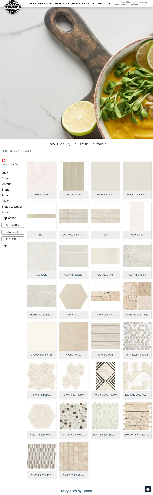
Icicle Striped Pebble (105, 394)
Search (76, 3)
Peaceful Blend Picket (41, 474)
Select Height (12, 232)
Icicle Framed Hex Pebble (41, 434)
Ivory (20, 151)
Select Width (12, 225)
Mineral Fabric (105, 194)
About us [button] (87, 3)
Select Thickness (12, 239)
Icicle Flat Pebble (41, 394)
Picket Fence (73, 194)
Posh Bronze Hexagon (73, 434)
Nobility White (73, 354)
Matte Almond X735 (41, 354)
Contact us (103, 3)
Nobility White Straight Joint (73, 474)
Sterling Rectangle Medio (41, 314)
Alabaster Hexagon (137, 354)
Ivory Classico (105, 314)
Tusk (105, 234)
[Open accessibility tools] (148, 489)
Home (33, 3)
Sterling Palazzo (73, 274)
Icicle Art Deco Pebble (137, 394)
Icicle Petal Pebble (73, 394)
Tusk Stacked (105, 354)
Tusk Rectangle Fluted (73, 234)
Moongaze (41, 274)
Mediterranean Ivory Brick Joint (137, 434)
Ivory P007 (73, 314)
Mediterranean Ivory (137, 314)
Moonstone (41, 194)
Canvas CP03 (105, 274)
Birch (41, 234)
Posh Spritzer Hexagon (105, 434)
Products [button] (44, 3)
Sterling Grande (137, 274)
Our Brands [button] (61, 3)
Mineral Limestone (137, 194)
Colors (12, 151)
